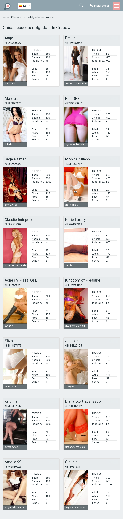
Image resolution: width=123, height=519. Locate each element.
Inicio (6, 17)
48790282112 (73, 406)
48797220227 (13, 43)
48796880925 (13, 466)
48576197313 (73, 224)
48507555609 (13, 224)
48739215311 (73, 466)
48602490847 (73, 285)
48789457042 (73, 43)
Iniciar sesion (100, 5)
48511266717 (73, 164)
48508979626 (13, 164)
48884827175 (13, 103)
